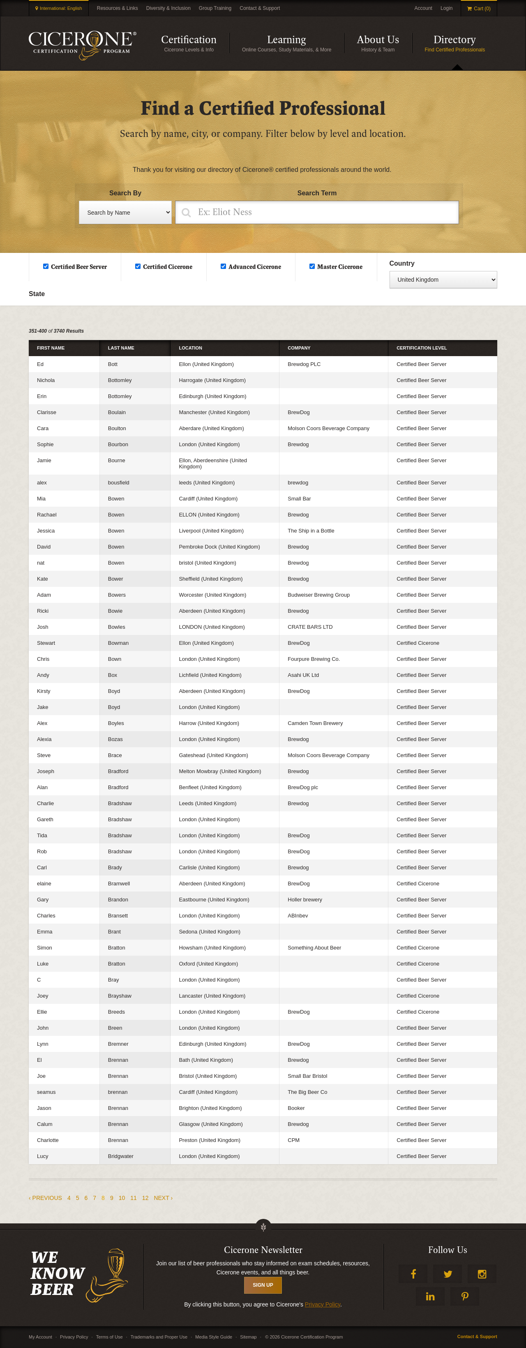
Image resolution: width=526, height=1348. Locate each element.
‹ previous (45, 1198)
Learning (305, 43)
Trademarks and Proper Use (159, 1336)
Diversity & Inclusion (168, 8)
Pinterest (464, 1296)
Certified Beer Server (79, 267)
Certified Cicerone (167, 267)
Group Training (215, 8)
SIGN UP (263, 1285)
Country (402, 263)
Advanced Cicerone (254, 267)
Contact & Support (260, 8)
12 (145, 1198)
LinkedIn (430, 1296)
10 (122, 1198)
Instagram (482, 1274)
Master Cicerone (339, 267)
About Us (384, 43)
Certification (195, 43)
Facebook (413, 1274)
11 (133, 1198)
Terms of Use (109, 1336)
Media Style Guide (213, 1336)
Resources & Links (117, 8)
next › (163, 1198)
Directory (465, 43)
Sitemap (248, 1336)
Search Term (317, 193)
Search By (125, 193)
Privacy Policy (322, 1304)
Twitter (447, 1274)
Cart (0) (482, 9)
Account (423, 8)
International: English (61, 8)
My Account (40, 1336)
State (37, 293)
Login (446, 8)
